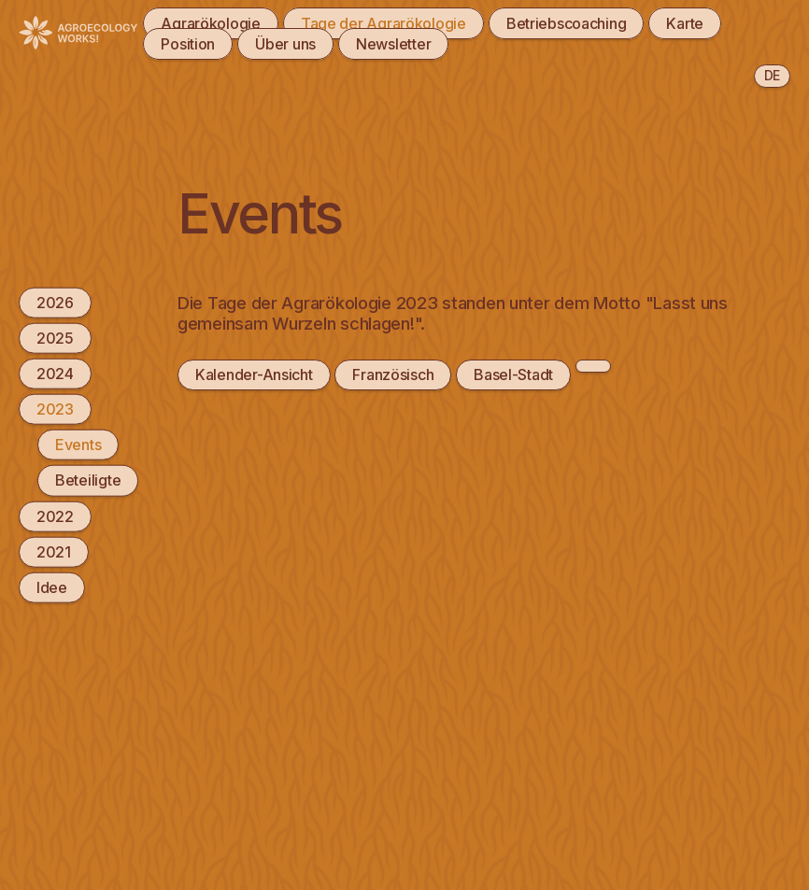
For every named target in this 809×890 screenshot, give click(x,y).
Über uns (285, 44)
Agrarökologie (210, 23)
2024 (55, 373)
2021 (53, 551)
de (772, 75)
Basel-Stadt (513, 374)
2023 (55, 409)
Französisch (392, 374)
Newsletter (393, 44)
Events (78, 444)
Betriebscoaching (566, 23)
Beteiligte (88, 480)
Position (188, 44)
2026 (55, 301)
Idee (51, 587)
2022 (55, 515)
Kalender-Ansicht (254, 374)
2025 (55, 337)
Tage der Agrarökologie (383, 23)
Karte (684, 23)
